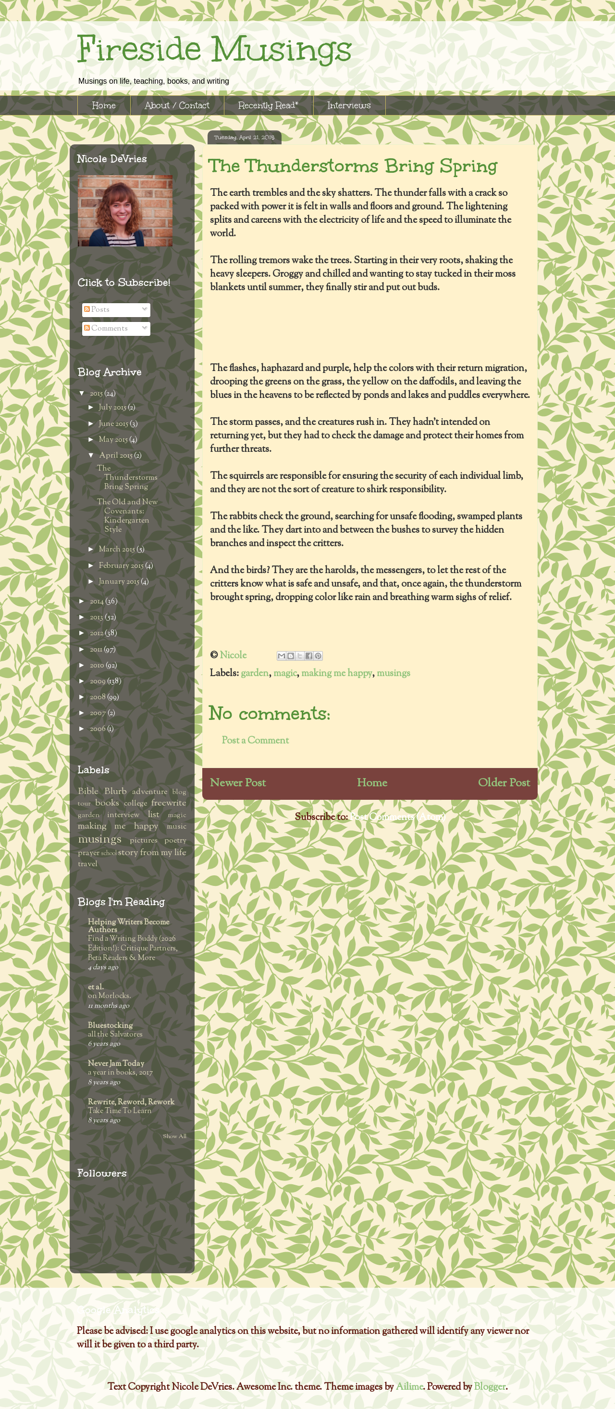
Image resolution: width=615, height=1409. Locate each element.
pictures (144, 840)
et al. (96, 987)
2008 (98, 697)
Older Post (504, 783)
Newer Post (238, 783)
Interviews (349, 105)
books (107, 803)
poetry (175, 840)
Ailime (409, 1388)
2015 (97, 393)
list (154, 814)
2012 (97, 633)
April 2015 (116, 455)
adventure (149, 792)
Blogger (489, 1388)
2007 (99, 713)
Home (104, 105)
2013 (97, 617)
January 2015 (120, 582)
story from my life (152, 852)
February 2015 (122, 566)
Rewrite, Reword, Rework (131, 1102)
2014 (97, 601)
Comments (106, 328)
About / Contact (177, 105)
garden (255, 674)
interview (123, 815)
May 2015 (114, 440)
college (135, 803)
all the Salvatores (115, 1034)
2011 (97, 649)
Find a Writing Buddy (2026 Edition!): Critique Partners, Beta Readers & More (133, 948)
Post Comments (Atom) (398, 818)
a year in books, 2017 (120, 1072)
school (109, 853)
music (176, 827)
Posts (97, 310)
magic (284, 674)
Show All (174, 1136)
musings (393, 674)
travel (88, 864)
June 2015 (114, 424)
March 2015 (117, 549)
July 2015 (113, 407)
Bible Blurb (102, 791)
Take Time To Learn (120, 1111)
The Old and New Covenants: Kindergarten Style (127, 516)
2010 (98, 665)
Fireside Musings (214, 49)
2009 (98, 681)
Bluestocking (110, 1026)
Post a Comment (255, 741)
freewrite (168, 803)
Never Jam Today (116, 1064)
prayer (88, 853)
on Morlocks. (109, 996)
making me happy (336, 674)
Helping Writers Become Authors (128, 926)
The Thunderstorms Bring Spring (127, 478)
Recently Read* (269, 105)
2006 (98, 729)
